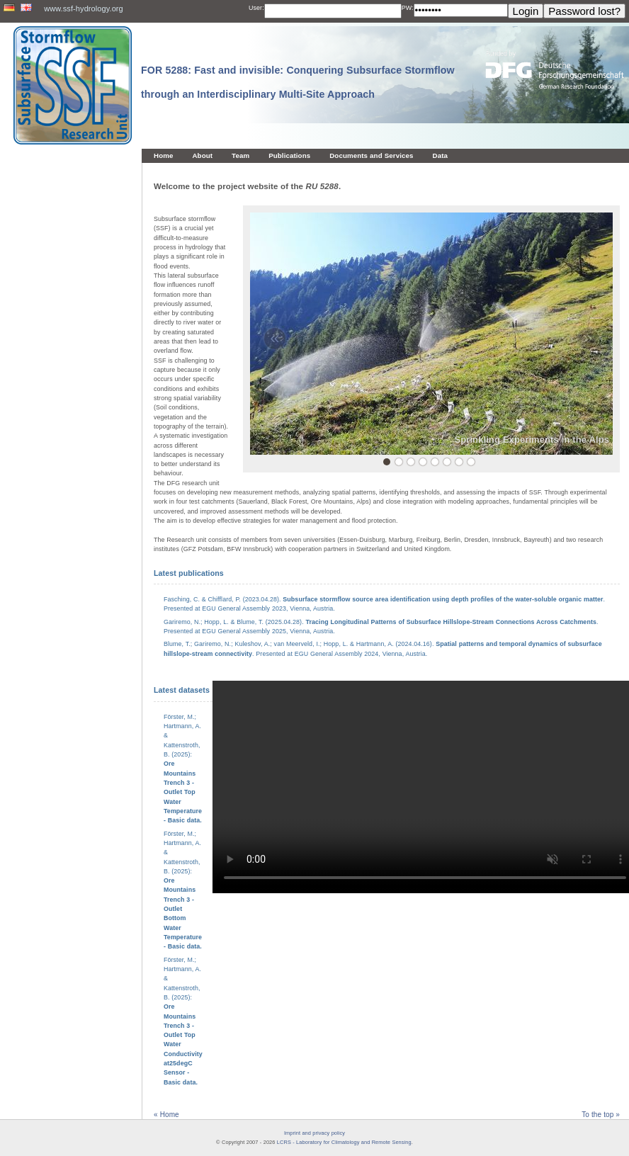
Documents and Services (371, 155)
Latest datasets (182, 690)
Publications (289, 155)
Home (163, 155)
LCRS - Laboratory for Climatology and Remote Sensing (344, 1142)
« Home (166, 1114)
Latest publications (189, 573)
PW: (408, 7)
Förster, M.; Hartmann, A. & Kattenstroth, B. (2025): (183, 890)
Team (240, 155)
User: (256, 7)
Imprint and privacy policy (314, 1133)
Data (440, 155)
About (202, 155)
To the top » (601, 1114)
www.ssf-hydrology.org (83, 8)
